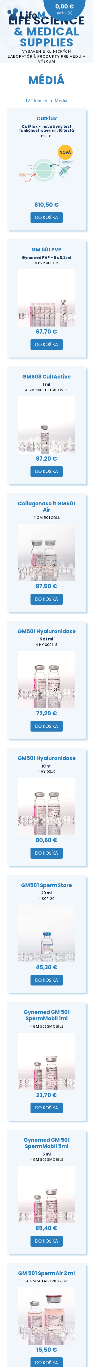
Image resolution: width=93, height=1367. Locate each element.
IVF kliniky (36, 101)
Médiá (61, 101)
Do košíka (46, 217)
